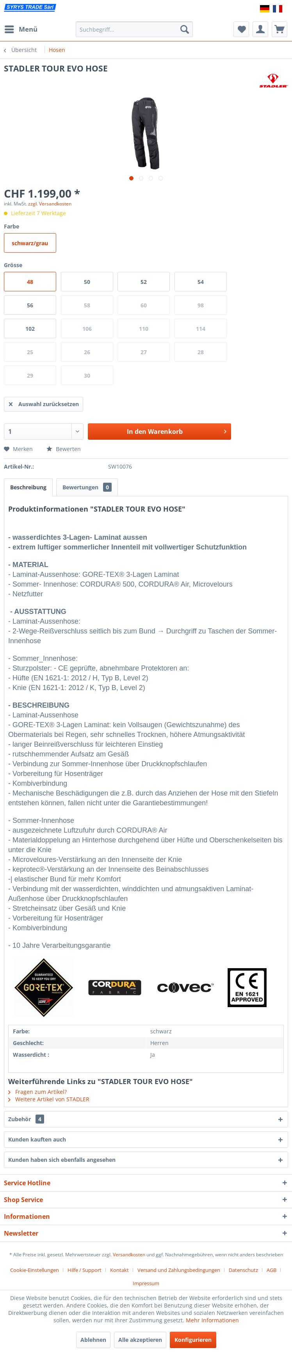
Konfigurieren (193, 1339)
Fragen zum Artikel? (37, 1091)
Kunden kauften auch (37, 1139)
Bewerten (63, 449)
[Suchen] (184, 29)
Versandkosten (129, 1254)
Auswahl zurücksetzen (44, 403)
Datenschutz (243, 1270)
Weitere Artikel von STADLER (48, 1099)
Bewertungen (87, 487)
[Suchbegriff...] (134, 29)
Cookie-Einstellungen (34, 1270)
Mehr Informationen (212, 1320)
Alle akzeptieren (140, 1339)
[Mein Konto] (260, 29)
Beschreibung (28, 487)
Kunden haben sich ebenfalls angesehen (62, 1159)
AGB (271, 1270)
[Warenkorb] (279, 29)
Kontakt (119, 1270)
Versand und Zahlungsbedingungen (178, 1270)
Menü (21, 28)
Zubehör (26, 1119)
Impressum (146, 1283)
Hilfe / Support (84, 1270)
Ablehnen (93, 1339)
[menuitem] (20, 29)
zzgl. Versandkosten (49, 203)
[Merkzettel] (241, 29)
